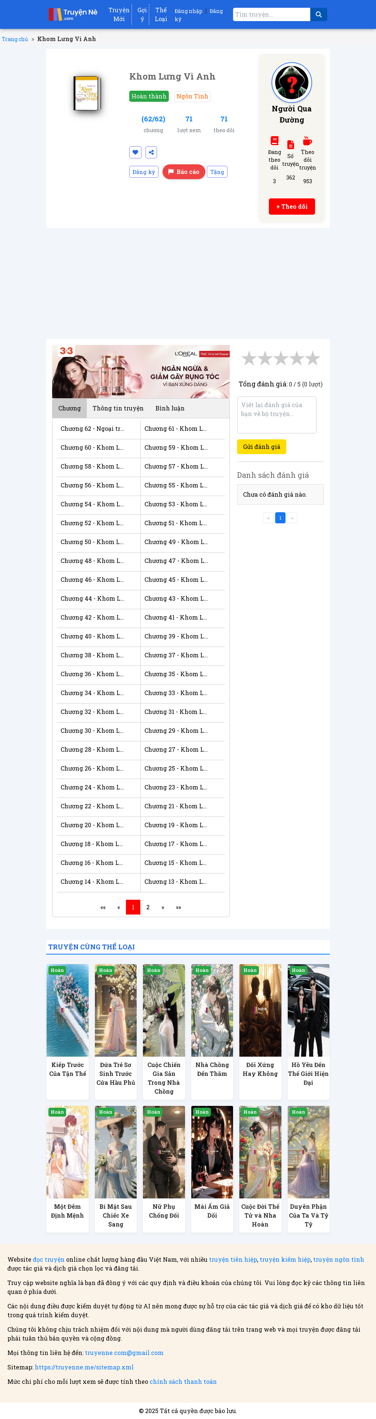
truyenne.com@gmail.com (124, 1352)
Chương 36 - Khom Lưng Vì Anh (93, 674)
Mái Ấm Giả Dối (212, 1210)
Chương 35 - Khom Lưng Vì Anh (177, 674)
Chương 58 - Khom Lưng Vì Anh (93, 466)
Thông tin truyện (118, 408)
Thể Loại (161, 14)
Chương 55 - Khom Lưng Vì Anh (177, 485)
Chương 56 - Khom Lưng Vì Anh (93, 485)
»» (178, 907)
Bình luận (170, 408)
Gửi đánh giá (261, 446)
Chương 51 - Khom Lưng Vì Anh (177, 523)
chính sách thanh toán (183, 1381)
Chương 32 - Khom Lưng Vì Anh (93, 711)
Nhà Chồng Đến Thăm (212, 1069)
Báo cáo (183, 171)
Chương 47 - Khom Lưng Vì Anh (177, 560)
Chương (69, 408)
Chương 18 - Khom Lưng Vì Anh (93, 844)
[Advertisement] (188, 283)
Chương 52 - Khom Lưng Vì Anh (93, 523)
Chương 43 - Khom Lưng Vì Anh (177, 598)
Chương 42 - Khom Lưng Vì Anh (93, 617)
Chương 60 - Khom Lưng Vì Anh (93, 447)
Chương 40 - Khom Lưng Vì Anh (93, 636)
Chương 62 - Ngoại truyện (93, 428)
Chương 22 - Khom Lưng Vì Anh (93, 806)
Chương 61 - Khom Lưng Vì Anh (177, 428)
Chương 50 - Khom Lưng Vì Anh (93, 542)
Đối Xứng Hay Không (260, 1069)
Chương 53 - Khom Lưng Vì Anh (177, 504)
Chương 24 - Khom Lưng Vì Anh (93, 787)
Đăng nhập (188, 10)
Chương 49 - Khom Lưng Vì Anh (177, 542)
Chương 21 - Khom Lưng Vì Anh (177, 806)
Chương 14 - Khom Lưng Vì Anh (93, 881)
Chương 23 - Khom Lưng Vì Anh (177, 787)
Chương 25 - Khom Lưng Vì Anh (177, 768)
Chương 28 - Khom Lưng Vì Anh (93, 749)
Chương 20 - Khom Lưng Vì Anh (93, 825)
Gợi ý (142, 14)
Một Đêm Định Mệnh (67, 1210)
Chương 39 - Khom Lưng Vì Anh (177, 636)
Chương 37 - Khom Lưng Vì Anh (177, 655)
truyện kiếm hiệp (285, 1259)
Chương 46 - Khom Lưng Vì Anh (93, 579)
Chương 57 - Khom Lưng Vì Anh (177, 466)
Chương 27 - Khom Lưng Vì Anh (177, 749)
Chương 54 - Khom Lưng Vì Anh (93, 504)
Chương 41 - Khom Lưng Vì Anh (177, 617)
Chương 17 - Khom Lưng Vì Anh (177, 844)
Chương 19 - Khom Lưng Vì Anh (177, 825)
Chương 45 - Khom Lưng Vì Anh (177, 579)
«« (103, 907)
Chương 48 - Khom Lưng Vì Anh (93, 560)
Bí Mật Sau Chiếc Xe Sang (115, 1215)
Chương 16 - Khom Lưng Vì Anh (93, 862)
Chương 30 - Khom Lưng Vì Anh (93, 730)
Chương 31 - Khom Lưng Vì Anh (177, 711)
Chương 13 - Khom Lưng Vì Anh (177, 881)
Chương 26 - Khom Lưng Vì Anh (93, 768)
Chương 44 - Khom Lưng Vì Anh (93, 598)
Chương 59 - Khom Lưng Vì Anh (177, 447)
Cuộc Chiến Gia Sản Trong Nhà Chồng (164, 1078)
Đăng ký (144, 171)
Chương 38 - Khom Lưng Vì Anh (93, 655)
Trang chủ (15, 39)
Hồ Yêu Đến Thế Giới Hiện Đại (308, 1073)
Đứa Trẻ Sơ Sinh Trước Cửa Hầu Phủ (115, 1073)
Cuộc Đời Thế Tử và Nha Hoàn (260, 1215)
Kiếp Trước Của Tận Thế (67, 1069)
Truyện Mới (119, 14)
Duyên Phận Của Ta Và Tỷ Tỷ (308, 1215)
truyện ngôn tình (338, 1259)
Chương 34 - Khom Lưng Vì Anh (93, 693)
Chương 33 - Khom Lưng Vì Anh (177, 693)
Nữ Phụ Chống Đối (164, 1210)
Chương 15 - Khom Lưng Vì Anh (177, 862)
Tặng (217, 171)
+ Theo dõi (292, 206)
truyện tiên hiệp (233, 1259)
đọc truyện (49, 1259)
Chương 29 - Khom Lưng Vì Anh (177, 730)
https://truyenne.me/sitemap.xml (84, 1367)
